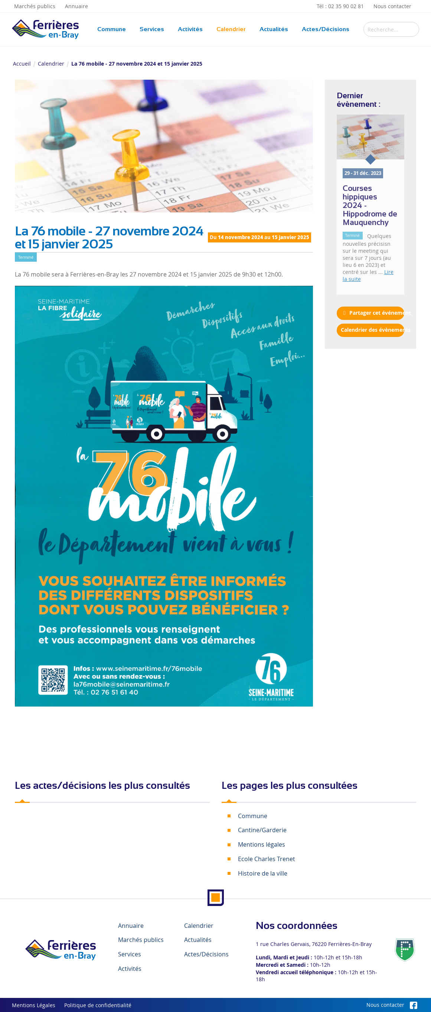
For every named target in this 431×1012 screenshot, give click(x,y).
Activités (190, 29)
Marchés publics (34, 6)
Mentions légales (261, 844)
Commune (111, 29)
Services (152, 29)
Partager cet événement (372, 313)
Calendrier (231, 29)
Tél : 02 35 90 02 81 (340, 6)
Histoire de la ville (262, 873)
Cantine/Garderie (262, 830)
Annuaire (76, 6)
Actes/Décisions (325, 29)
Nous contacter (392, 6)
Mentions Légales (33, 1005)
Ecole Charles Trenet (266, 859)
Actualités (273, 29)
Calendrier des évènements (372, 330)
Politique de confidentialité (97, 1005)
